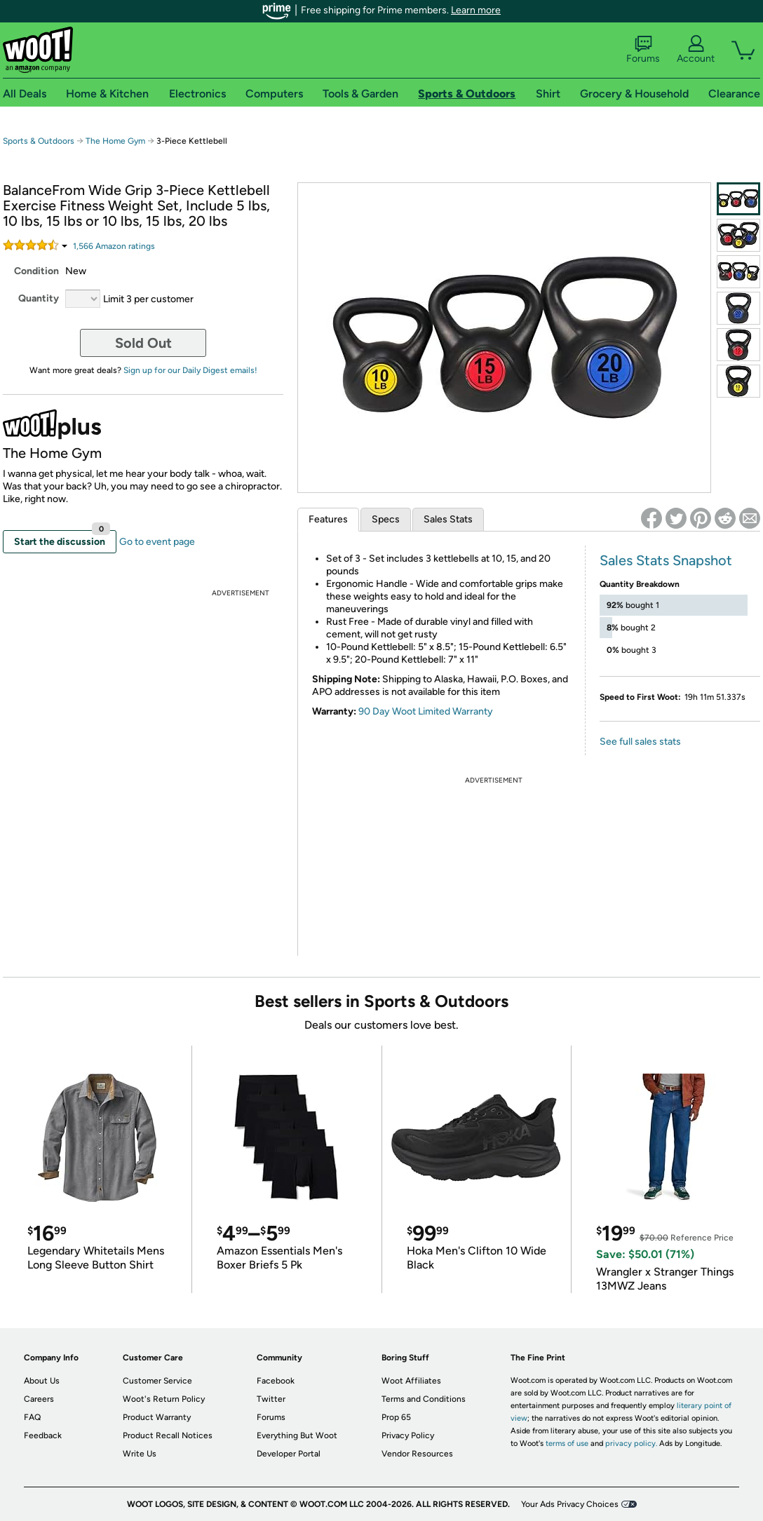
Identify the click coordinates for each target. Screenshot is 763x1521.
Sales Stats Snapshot (666, 560)
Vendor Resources (417, 1454)
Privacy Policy (408, 1435)
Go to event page (157, 542)
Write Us (139, 1454)
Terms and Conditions (424, 1399)
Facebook (276, 1381)
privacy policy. (631, 1443)
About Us (42, 1381)
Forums (643, 50)
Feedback (43, 1435)
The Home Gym (115, 141)
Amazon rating (114, 246)
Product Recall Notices (167, 1435)
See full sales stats (640, 742)
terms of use (567, 1443)
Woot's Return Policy (164, 1399)
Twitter (271, 1399)
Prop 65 (396, 1417)
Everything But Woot (297, 1435)
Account (696, 50)
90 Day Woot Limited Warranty (425, 711)
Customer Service (157, 1381)
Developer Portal (288, 1454)
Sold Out (143, 342)
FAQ (32, 1417)
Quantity (38, 298)
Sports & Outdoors (38, 141)
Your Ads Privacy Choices (570, 1504)
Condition (36, 271)
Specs (386, 519)
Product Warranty (157, 1417)
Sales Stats (448, 519)
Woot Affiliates (411, 1381)
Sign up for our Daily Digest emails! (190, 370)
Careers (39, 1399)
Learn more (476, 10)
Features (328, 519)
